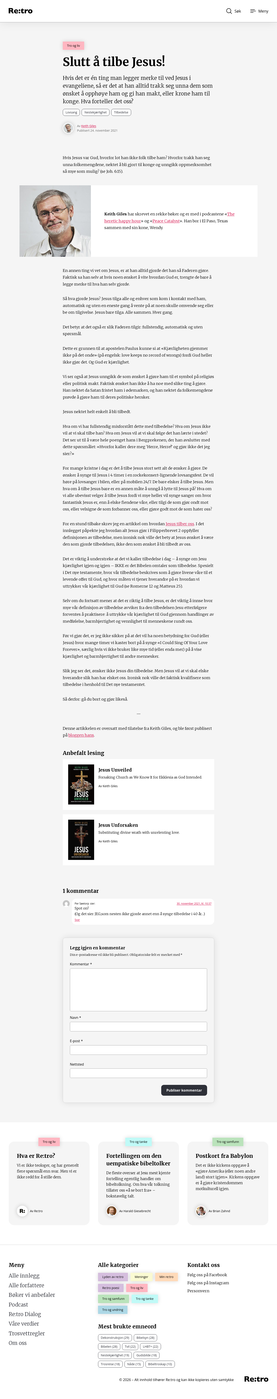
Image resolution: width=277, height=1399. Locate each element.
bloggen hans (81, 735)
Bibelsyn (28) (146, 1338)
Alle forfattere (26, 1285)
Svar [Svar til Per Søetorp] (77, 920)
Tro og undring (112, 1310)
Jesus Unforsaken (118, 825)
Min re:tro (166, 1277)
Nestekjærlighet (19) (115, 1355)
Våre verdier (24, 1323)
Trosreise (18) (110, 1364)
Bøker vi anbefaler (32, 1295)
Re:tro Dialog (25, 1314)
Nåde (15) (134, 1364)
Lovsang (71, 112)
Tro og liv (73, 46)
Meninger (141, 1277)
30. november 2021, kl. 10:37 (194, 903)
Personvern (198, 1290)
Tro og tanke (145, 1299)
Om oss (18, 1343)
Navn (75, 1017)
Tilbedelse (121, 112)
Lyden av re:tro (113, 1277)
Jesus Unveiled (115, 770)
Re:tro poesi (110, 1288)
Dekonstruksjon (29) (115, 1338)
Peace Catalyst (166, 220)
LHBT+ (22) (150, 1346)
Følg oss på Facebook (207, 1274)
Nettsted (77, 1064)
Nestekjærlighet (95, 112)
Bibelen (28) (109, 1346)
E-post (76, 1041)
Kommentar (81, 964)
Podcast (18, 1304)
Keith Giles (88, 126)
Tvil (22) (130, 1346)
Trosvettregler (27, 1333)
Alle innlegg (24, 1275)
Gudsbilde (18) (146, 1355)
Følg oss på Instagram (208, 1282)
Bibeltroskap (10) (160, 1364)
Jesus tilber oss (180, 523)
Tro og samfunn (113, 1299)
